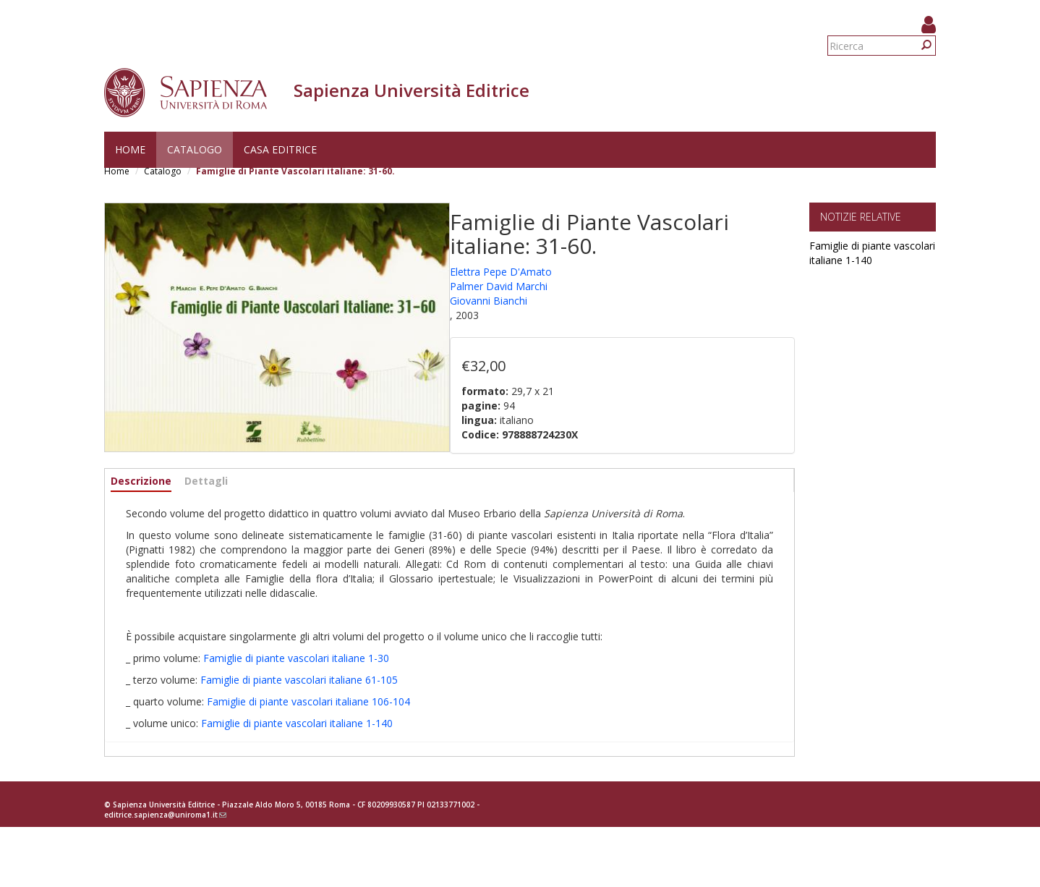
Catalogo (194, 149)
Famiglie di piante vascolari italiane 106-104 (308, 701)
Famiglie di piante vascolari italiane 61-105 (299, 680)
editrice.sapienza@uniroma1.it (165, 815)
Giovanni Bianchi (488, 300)
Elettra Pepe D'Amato (501, 272)
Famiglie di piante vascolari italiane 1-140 (297, 723)
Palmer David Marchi (498, 286)
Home (130, 149)
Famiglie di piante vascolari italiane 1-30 (296, 658)
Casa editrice (280, 149)
